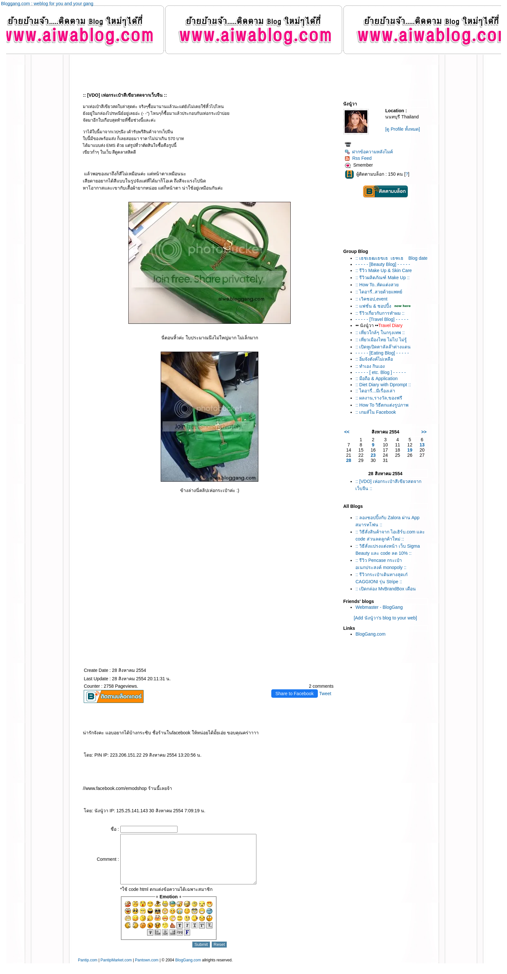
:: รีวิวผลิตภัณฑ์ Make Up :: (382, 277)
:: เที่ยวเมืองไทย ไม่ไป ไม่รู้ (380, 339)
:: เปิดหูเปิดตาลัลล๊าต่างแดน (383, 346)
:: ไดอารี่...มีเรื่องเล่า (375, 390)
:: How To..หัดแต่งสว (377, 284)
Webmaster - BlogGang (379, 607)
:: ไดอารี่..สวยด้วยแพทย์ (378, 291)
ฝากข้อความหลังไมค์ (369, 151)
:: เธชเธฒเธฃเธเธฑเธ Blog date (391, 258)
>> (423, 431)
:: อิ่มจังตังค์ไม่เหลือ (374, 359)
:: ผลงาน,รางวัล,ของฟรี (378, 397)
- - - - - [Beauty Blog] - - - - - (382, 264)
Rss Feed (358, 158)
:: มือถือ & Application (376, 378)
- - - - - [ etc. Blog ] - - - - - (380, 372)
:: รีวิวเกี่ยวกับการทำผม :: (379, 313)
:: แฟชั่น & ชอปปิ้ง (373, 306)
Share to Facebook (294, 693)
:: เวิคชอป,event (371, 298)
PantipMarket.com (116, 970)
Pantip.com (87, 970)
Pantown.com (146, 970)
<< (346, 431)
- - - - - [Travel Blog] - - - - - (381, 319)
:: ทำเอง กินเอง (370, 366)
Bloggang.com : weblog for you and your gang (47, 3)
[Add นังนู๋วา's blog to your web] (385, 617)
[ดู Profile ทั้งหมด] (402, 129)
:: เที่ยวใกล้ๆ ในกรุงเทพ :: (380, 332)
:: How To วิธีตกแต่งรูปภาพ (381, 405)
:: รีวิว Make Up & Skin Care (383, 270)
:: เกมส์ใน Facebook (375, 412)
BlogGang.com (370, 634)
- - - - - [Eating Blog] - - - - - (382, 353)
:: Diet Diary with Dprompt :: (383, 384)
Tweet (325, 693)
